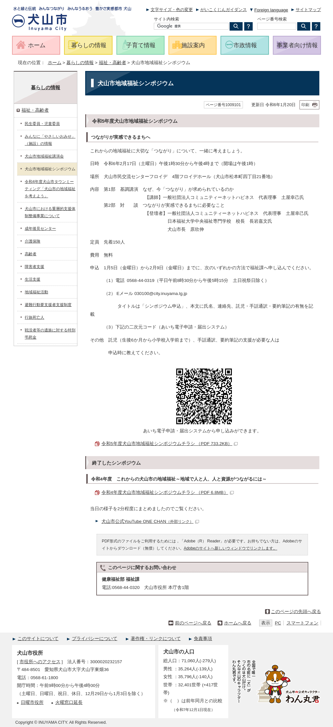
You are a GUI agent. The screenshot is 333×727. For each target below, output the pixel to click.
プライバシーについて (94, 638)
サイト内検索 (166, 19)
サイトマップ (308, 9)
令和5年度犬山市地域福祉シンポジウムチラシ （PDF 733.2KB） (169, 443)
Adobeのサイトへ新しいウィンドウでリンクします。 (230, 548)
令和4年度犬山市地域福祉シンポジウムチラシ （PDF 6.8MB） (167, 492)
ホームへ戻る (237, 623)
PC (278, 623)
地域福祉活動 (36, 292)
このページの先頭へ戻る (296, 611)
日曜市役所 (32, 702)
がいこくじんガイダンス (223, 9)
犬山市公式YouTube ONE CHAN (150, 521)
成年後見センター (40, 228)
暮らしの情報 (80, 62)
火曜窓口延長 (69, 702)
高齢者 (30, 254)
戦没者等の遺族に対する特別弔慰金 (50, 334)
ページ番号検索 (272, 19)
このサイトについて (38, 638)
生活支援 (32, 279)
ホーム (54, 62)
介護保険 (32, 241)
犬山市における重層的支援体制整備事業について (50, 212)
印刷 (305, 105)
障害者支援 (34, 266)
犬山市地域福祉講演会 (44, 156)
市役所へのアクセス (40, 661)
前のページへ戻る (193, 623)
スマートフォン (302, 623)
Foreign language (271, 9)
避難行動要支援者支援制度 (48, 304)
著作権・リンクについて (156, 638)
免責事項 (203, 638)
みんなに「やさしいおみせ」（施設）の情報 (50, 140)
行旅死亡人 (34, 317)
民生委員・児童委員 (42, 123)
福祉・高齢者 (112, 62)
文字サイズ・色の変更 (172, 9)
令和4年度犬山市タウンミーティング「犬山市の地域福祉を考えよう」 (50, 188)
